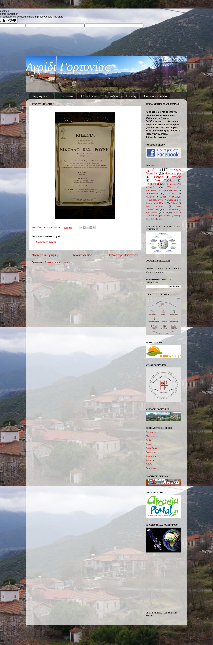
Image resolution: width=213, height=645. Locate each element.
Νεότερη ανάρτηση (45, 255)
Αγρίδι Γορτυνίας (68, 67)
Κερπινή (150, 460)
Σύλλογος (176, 196)
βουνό (176, 216)
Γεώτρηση (176, 212)
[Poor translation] (12, 21)
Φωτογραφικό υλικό (155, 96)
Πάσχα (162, 203)
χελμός (161, 219)
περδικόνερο (151, 219)
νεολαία (176, 176)
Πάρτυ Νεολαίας (169, 190)
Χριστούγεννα (156, 200)
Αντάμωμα (172, 200)
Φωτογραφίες (173, 173)
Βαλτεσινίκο (151, 432)
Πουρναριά (151, 468)
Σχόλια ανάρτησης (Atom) (57, 262)
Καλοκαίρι (150, 187)
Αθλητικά (150, 196)
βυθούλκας (154, 215)
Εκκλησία (158, 176)
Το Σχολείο (111, 96)
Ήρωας (165, 212)
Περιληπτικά (65, 96)
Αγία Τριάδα (163, 180)
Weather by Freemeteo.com (155, 272)
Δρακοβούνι (151, 448)
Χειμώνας (171, 184)
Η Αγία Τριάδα (89, 96)
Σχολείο (171, 193)
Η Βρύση (130, 96)
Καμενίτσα (151, 456)
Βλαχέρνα (150, 436)
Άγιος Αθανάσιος (170, 209)
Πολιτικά (174, 203)
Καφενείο (150, 203)
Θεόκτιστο (151, 452)
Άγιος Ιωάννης (152, 212)
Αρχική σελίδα (42, 96)
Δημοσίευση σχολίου (46, 242)
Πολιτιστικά (152, 183)
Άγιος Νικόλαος (155, 206)
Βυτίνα (149, 440)
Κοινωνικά (151, 190)
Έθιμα (170, 187)
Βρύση (163, 196)
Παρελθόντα (152, 193)
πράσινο (166, 215)
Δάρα (148, 444)
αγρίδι (150, 170)
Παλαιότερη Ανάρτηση (122, 255)
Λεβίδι (149, 464)
